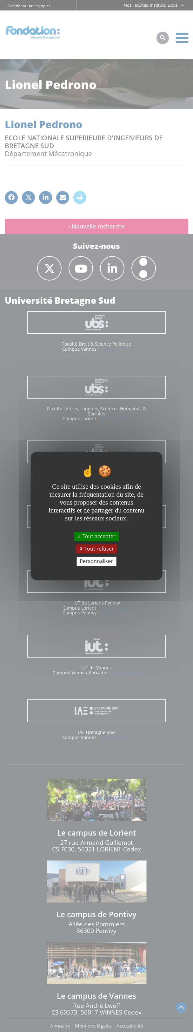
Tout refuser (96, 548)
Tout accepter (96, 536)
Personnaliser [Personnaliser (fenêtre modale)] (96, 561)
